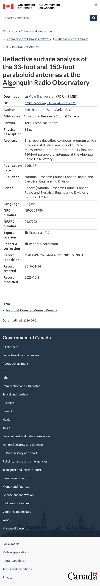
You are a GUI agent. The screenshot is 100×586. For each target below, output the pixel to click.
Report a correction (41, 244)
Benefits (8, 411)
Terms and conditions (17, 569)
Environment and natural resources (27, 436)
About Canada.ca (14, 561)
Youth (7, 520)
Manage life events (15, 528)
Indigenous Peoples (16, 503)
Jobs (5, 378)
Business (9, 403)
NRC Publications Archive (22, 47)
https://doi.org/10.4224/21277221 (50, 103)
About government (15, 364)
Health (7, 419)
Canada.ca (10, 31)
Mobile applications (16, 552)
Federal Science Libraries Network (28, 39)
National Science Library (71, 39)
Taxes (6, 428)
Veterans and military (17, 512)
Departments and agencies (21, 355)
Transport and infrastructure (22, 470)
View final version (40, 96)
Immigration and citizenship (21, 386)
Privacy (7, 577)
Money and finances (16, 487)
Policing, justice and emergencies (25, 461)
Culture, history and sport (20, 453)
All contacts (10, 347)
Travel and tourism (15, 394)
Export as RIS (37, 232)
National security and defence (23, 445)
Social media (11, 544)
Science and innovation (36, 31)
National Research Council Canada (31, 310)
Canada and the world (17, 478)
